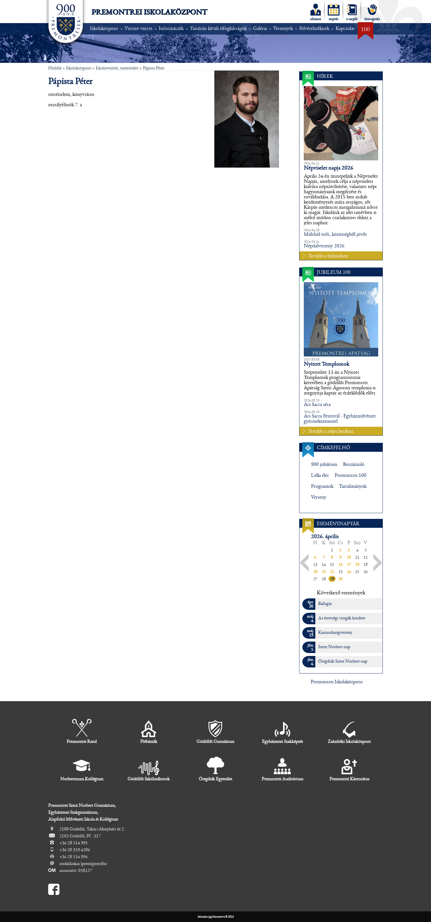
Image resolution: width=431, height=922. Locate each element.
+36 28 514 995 (73, 843)
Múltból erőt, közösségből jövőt (335, 234)
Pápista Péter (153, 68)
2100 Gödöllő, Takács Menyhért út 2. (92, 829)
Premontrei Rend (82, 731)
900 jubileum (324, 464)
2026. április (324, 536)
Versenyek (283, 28)
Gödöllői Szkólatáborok (149, 768)
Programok (322, 486)
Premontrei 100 (350, 475)
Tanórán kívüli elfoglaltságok (218, 28)
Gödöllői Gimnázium (215, 731)
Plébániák (148, 731)
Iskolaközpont (104, 28)
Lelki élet (320, 475)
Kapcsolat (345, 28)
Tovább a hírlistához (328, 256)
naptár (334, 12)
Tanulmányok (352, 486)
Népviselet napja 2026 (328, 168)
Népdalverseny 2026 (324, 245)
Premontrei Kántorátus (349, 768)
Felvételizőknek (314, 28)
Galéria (260, 28)
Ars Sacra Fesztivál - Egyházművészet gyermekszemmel (340, 418)
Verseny (318, 497)
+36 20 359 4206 (74, 849)
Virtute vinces (138, 28)
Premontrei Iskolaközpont (149, 12)
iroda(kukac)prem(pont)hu (83, 863)
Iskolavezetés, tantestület (117, 68)
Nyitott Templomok (326, 364)
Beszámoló (353, 464)
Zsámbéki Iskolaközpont (349, 731)
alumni (315, 12)
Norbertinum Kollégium (81, 768)
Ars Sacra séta (317, 404)
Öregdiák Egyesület (215, 768)
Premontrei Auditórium (282, 768)
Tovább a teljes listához (330, 431)
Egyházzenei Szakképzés (282, 731)
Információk (171, 28)
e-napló (351, 12)
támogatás (372, 12)
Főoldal (54, 68)
